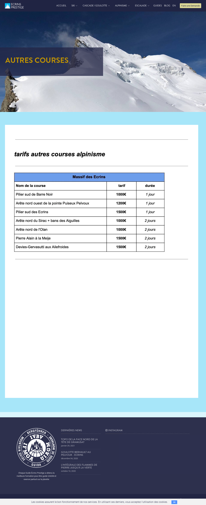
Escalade (141, 5)
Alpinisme (121, 5)
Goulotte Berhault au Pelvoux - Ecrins (76, 453)
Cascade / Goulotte (95, 5)
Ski (73, 5)
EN (174, 5)
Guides (157, 5)
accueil (61, 5)
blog (167, 5)
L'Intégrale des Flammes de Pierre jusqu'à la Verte (79, 466)
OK (174, 502)
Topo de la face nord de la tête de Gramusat (79, 441)
